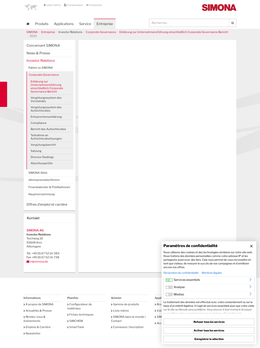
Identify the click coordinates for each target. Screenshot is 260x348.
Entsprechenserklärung (46, 116)
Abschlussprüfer (42, 163)
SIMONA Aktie (37, 172)
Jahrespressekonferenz (44, 180)
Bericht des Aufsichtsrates (48, 129)
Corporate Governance (101, 32)
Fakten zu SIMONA (40, 67)
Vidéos (160, 310)
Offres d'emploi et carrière (47, 204)
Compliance (39, 123)
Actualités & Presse (38, 310)
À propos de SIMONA (38, 304)
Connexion (94, 5)
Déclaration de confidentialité (181, 272)
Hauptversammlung (41, 194)
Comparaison (73, 5)
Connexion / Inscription (127, 327)
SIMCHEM (75, 321)
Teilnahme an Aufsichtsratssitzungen (46, 137)
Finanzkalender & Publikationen (49, 187)
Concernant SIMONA (43, 45)
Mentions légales (212, 272)
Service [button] (85, 24)
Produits (41, 24)
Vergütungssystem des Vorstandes (46, 99)
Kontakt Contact (3, 94)
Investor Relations (41, 61)
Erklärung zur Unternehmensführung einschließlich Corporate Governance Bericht (173, 32)
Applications (64, 24)
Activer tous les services (209, 330)
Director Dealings (42, 157)
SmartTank (75, 327)
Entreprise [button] (105, 24)
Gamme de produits (125, 304)
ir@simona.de (39, 261)
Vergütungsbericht (43, 144)
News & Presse (38, 53)
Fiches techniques (80, 314)
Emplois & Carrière (37, 327)
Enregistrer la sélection (209, 339)
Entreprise (48, 32)
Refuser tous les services (209, 321)
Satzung (36, 151)
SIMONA (32, 32)
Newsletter (32, 333)
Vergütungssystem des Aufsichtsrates (46, 109)
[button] (31, 7)
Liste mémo (52, 5)
